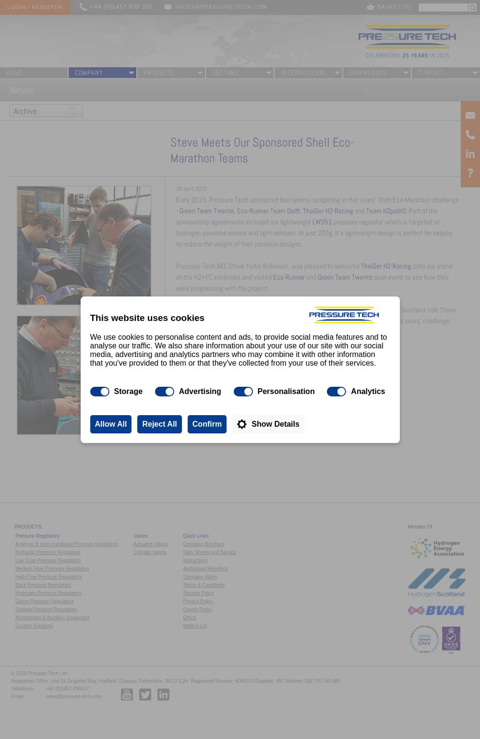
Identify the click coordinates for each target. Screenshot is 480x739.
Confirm (207, 424)
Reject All (159, 424)
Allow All (111, 424)
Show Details (276, 424)
